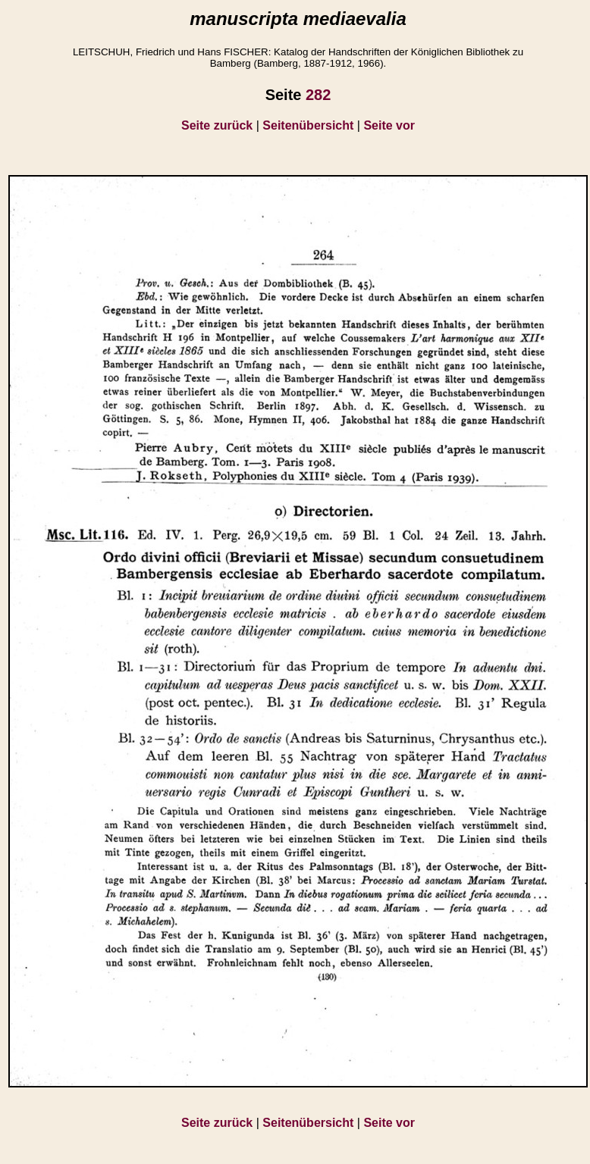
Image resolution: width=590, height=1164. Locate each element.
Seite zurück (217, 125)
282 (318, 94)
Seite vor (389, 125)
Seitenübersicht (307, 125)
